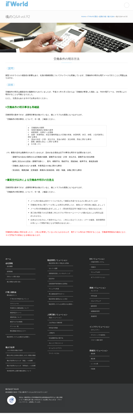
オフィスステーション (98, 278)
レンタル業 (94, 367)
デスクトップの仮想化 (98, 337)
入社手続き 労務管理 (55, 325)
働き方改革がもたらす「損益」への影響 (20, 364)
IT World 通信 (93, 16)
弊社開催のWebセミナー (19, 333)
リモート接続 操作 (96, 342)
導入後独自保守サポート (56, 295)
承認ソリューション (55, 319)
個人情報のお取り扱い (14, 282)
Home (83, 16)
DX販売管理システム (97, 262)
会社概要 (9, 266)
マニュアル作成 (53, 290)
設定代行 (51, 279)
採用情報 (9, 272)
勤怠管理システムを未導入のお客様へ (61, 306)
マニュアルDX (95, 272)
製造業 (92, 356)
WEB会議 (93, 297)
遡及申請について (16, 319)
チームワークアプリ (55, 351)
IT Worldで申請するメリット (20, 300)
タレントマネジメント (56, 346)
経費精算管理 (94, 313)
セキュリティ (94, 332)
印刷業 (92, 372)
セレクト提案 (52, 268)
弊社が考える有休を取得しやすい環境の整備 (21, 358)
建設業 (92, 361)
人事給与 (51, 335)
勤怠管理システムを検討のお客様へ (18, 339)
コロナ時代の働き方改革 (14, 353)
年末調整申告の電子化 (56, 341)
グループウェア (95, 302)
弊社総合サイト (11, 296)
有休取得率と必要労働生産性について (19, 374)
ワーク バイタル (53, 357)
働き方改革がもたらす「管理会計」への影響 (21, 369)
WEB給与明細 (52, 330)
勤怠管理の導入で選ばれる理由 (59, 263)
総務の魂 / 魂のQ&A (106, 16)
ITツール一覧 (14, 329)
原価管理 (93, 318)
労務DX (92, 267)
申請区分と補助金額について (20, 309)
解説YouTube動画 (16, 324)
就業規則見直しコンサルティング (59, 274)
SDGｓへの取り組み (13, 277)
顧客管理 (93, 307)
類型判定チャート (16, 314)
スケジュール (14, 305)
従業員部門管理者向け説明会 (58, 284)
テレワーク (94, 292)
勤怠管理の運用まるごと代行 (58, 300)
